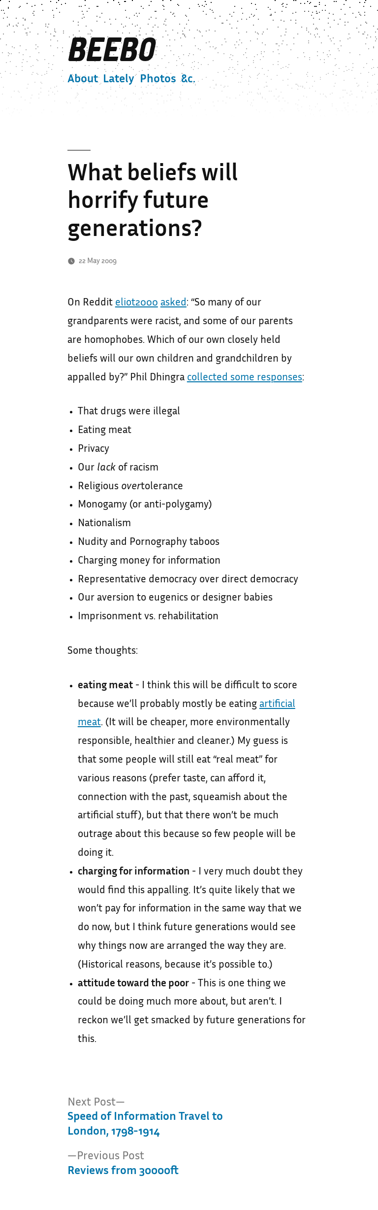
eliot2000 (136, 303)
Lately (118, 80)
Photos (158, 80)
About (82, 80)
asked (173, 303)
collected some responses (244, 377)
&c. (188, 80)
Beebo (110, 50)
